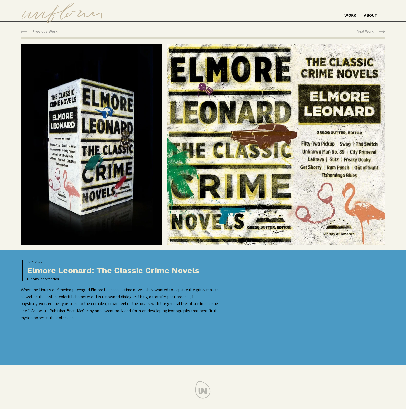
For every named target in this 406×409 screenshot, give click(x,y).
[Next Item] (384, 145)
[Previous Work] (45, 31)
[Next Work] (365, 31)
